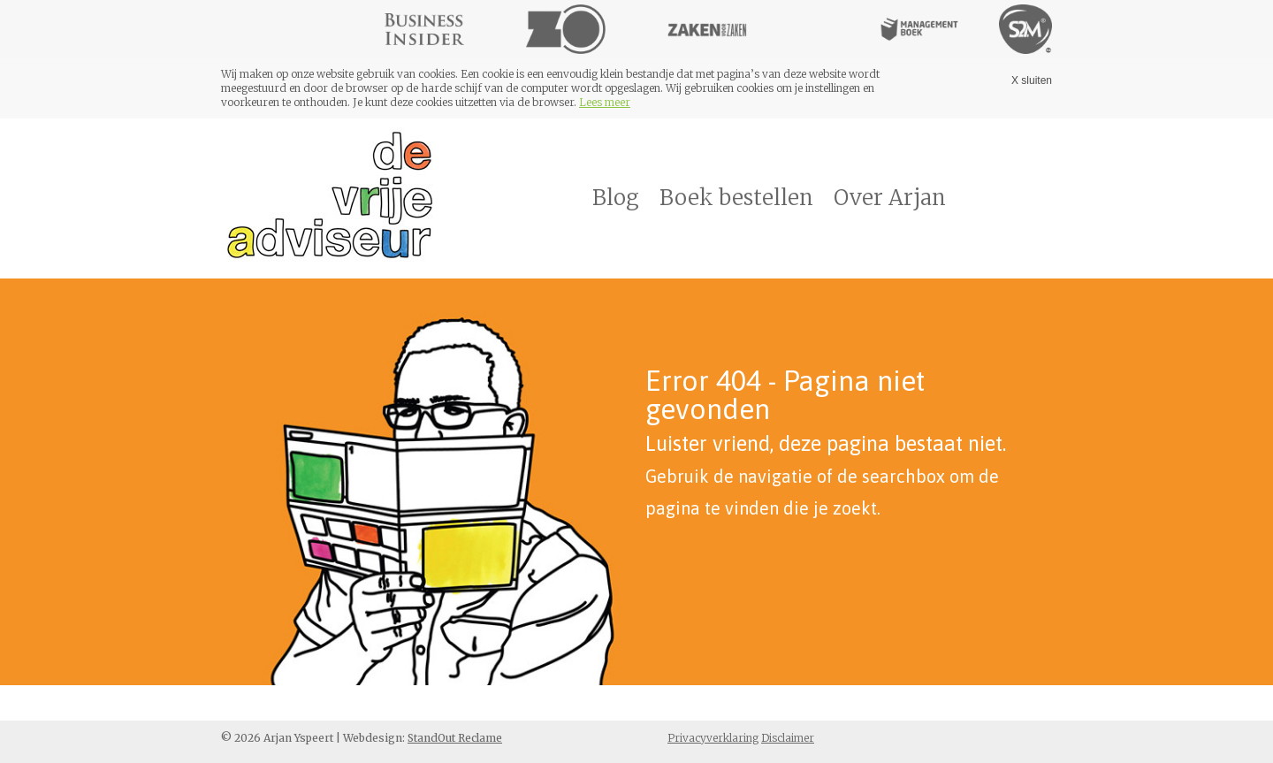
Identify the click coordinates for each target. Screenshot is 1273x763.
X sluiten (1031, 80)
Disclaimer (787, 737)
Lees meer (604, 102)
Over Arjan (890, 197)
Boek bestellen (736, 197)
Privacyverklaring (712, 737)
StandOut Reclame (455, 737)
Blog (615, 197)
